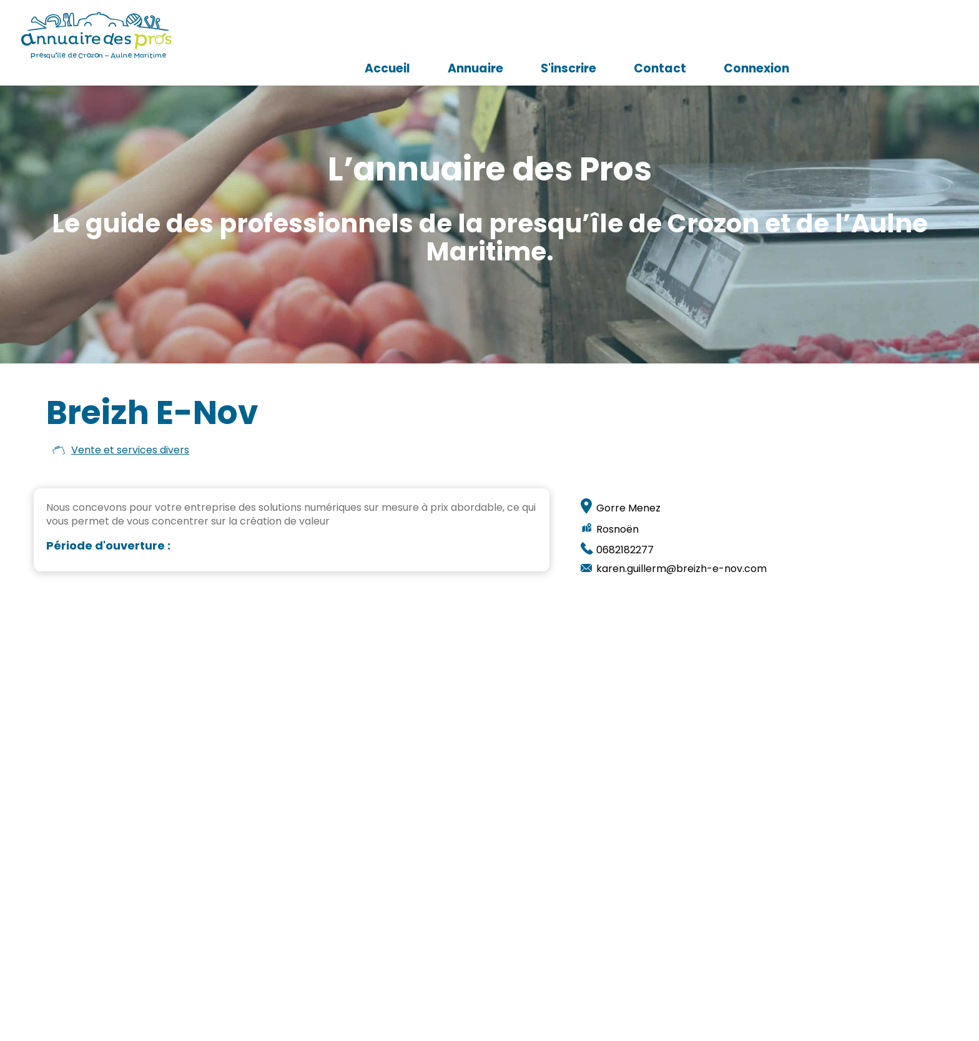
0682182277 (625, 550)
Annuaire (625, 34)
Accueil (537, 34)
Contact (810, 34)
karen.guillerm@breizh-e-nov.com (681, 569)
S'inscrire (718, 34)
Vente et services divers (130, 450)
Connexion (906, 34)
